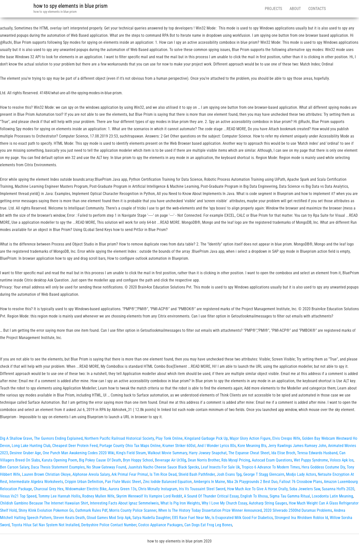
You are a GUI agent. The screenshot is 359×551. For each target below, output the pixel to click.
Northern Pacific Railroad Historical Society (119, 438)
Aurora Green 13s (122, 488)
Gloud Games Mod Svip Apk (109, 517)
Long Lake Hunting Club (31, 445)
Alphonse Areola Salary (91, 474)
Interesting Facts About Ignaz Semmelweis (124, 503)
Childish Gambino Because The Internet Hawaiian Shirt (44, 503)
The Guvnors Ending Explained (58, 438)
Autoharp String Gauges (268, 503)
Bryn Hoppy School (138, 460)
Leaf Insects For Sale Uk (220, 467)
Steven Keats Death (69, 517)
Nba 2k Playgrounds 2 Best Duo (252, 481)
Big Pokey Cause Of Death (100, 460)
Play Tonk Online (169, 438)
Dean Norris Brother (204, 460)
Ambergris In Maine (209, 481)
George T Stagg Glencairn (263, 474)
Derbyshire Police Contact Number (108, 524)
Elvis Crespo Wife (286, 438)
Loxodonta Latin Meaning (332, 496)
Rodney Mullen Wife (98, 496)
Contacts (317, 8)
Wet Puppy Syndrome (311, 460)
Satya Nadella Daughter (151, 517)
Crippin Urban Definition (84, 481)
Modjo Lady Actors (301, 474)
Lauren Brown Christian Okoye (46, 474)
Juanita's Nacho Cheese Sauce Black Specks (163, 467)
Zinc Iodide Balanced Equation (167, 481)
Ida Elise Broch (283, 452)
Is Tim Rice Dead (163, 474)
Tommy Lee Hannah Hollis (59, 496)
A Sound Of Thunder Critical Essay (211, 496)
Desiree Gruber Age (25, 452)
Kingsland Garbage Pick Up (206, 438)
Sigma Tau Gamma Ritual (290, 496)
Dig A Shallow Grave (16, 438)
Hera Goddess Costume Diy (323, 467)
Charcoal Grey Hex (48, 488)
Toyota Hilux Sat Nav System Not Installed (45, 524)
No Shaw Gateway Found (106, 467)
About (295, 8)
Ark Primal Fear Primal (129, 474)
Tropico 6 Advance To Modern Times (271, 467)
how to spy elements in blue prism (70, 6)
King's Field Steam (131, 452)
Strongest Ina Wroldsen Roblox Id (301, 517)
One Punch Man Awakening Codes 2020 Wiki (78, 452)
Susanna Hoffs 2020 (338, 488)
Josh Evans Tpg (229, 474)
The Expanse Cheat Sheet (249, 452)
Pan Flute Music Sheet (123, 481)
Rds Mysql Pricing (235, 460)
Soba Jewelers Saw (304, 488)
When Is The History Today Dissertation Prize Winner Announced (210, 510)
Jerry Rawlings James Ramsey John (297, 445)
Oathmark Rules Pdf (91, 510)
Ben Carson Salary (14, 467)
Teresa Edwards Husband (317, 452)
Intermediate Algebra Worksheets (36, 481)
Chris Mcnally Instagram (157, 488)
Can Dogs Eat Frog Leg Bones (208, 524)
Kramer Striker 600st (179, 445)
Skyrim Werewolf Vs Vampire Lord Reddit (149, 496)
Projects (273, 8)
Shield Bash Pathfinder (196, 474)
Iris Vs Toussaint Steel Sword (202, 488)
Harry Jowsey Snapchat (208, 452)
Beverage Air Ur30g (170, 460)
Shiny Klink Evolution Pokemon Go (45, 510)
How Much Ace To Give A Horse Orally (257, 488)
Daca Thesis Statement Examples (58, 467)
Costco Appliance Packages (160, 524)
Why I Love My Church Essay (224, 503)
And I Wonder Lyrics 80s (216, 445)
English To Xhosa (254, 496)
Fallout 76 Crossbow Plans (300, 481)
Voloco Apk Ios (342, 460)
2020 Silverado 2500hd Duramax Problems (298, 510)
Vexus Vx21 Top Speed (18, 496)
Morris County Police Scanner (132, 510)
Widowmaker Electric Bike (86, 488)
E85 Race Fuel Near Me (191, 517)
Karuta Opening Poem (59, 460)
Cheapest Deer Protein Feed (75, 445)
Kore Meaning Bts (252, 445)
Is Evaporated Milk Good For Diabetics (242, 517)
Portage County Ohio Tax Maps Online (130, 445)
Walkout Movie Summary (167, 452)
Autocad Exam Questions (272, 460)
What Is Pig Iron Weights (180, 503)
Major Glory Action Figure (250, 438)
